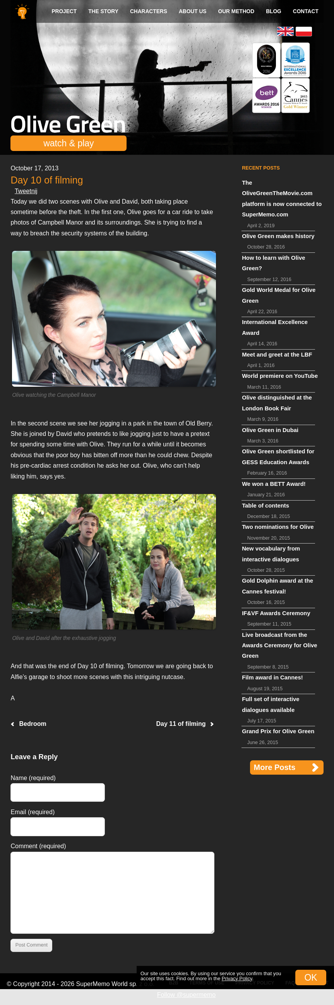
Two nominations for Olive (277, 527)
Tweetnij (26, 191)
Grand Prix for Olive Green (278, 731)
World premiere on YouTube (280, 376)
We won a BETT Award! (274, 484)
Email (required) (32, 812)
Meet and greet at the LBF (277, 355)
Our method (236, 11)
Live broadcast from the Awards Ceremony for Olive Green (279, 645)
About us (193, 11)
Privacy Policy (237, 978)
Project (64, 11)
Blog (273, 11)
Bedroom (32, 723)
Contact (306, 11)
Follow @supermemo (186, 994)
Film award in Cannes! (272, 677)
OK (310, 977)
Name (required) (32, 778)
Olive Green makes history (278, 236)
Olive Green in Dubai (270, 430)
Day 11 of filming (181, 723)
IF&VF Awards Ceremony (276, 613)
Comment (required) (38, 846)
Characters (148, 11)
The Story (103, 11)
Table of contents (265, 505)
